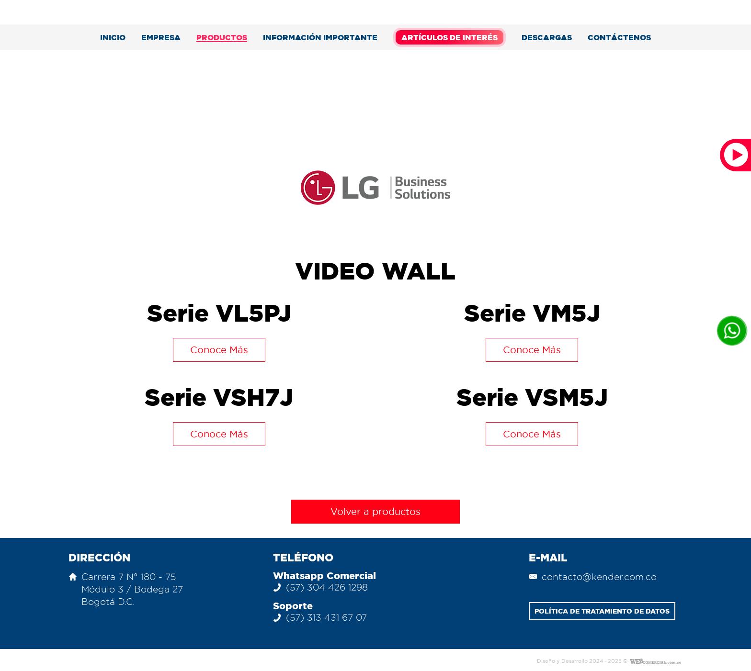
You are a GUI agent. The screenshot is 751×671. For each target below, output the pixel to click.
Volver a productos (375, 511)
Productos (221, 38)
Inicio (112, 37)
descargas (547, 37)
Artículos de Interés (449, 37)
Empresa (161, 37)
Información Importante (320, 37)
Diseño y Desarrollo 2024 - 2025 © (582, 661)
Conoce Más (219, 350)
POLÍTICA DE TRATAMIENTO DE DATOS (602, 611)
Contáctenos (619, 37)
